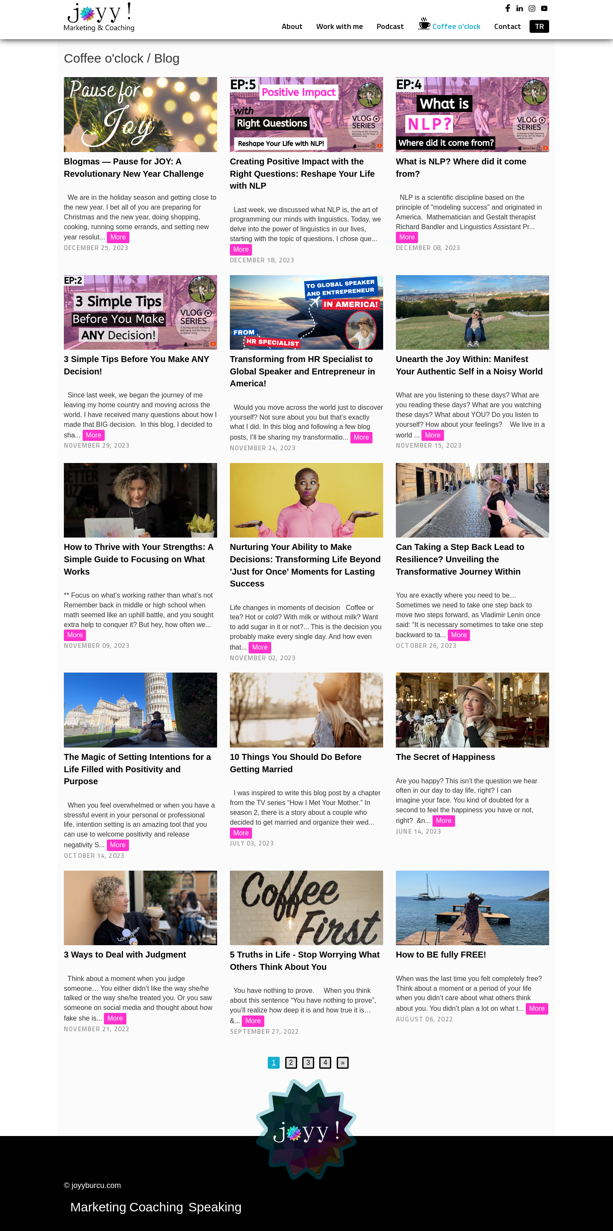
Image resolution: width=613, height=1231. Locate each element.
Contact (507, 26)
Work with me (339, 26)
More (118, 237)
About (292, 26)
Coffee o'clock (449, 26)
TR (539, 26)
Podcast (390, 26)
